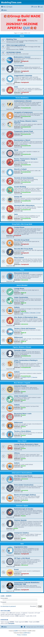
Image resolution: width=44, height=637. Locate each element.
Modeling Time (11, 39)
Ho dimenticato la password (8, 606)
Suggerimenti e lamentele (23, 75)
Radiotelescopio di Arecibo (23, 509)
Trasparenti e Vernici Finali (23, 131)
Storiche (34, 377)
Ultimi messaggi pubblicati (15, 45)
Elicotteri (32, 312)
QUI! (26, 28)
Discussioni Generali (21, 273)
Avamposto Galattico (21, 533)
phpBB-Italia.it (26, 632)
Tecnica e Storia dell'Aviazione (25, 328)
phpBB (15, 630)
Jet (21, 312)
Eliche (26, 312)
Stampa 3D (18, 197)
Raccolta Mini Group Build (23, 249)
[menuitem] (3, 6)
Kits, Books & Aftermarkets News (25, 317)
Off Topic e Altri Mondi (22, 558)
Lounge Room (19, 288)
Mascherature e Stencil (22, 140)
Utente (22, 36)
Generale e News (20, 350)
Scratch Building (20, 187)
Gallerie (17, 307)
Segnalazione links (20, 547)
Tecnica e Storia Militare (22, 431)
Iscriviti (8, 596)
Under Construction (21, 297)
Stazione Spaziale (20, 520)
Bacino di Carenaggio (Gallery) (25, 495)
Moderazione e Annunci (22, 57)
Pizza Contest (19, 257)
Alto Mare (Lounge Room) (23, 476)
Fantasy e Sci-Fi (25, 377)
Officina (17, 453)
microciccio (24, 280)
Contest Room (19, 227)
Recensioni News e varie (22, 413)
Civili (38, 312)
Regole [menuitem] (10, 6)
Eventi (16, 569)
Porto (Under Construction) (23, 485)
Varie (16, 214)
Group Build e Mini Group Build (22, 224)
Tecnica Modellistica (22, 98)
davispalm (11, 623)
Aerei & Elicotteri (22, 285)
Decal (16, 150)
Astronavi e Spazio (22, 506)
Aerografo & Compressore (23, 112)
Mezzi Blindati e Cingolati (22, 383)
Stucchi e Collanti (20, 169)
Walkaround (18, 337)
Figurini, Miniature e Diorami (22, 347)
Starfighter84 (24, 61)
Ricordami (34, 606)
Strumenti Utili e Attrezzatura (24, 205)
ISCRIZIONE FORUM (13, 52)
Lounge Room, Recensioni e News (26, 444)
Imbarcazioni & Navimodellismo (22, 473)
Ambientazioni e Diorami (22, 101)
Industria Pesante (20, 386)
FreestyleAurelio (26, 108)
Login (2, 596)
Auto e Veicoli (22, 441)
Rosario (23, 391)
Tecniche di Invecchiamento (24, 178)
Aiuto (16, 87)
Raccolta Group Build (21, 240)
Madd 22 (23, 292)
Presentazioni (19, 65)
